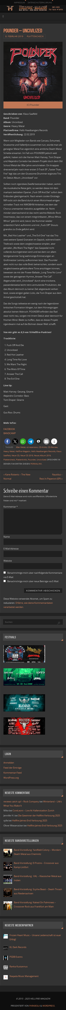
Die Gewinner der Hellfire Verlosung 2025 (39, 815)
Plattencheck (35, 36)
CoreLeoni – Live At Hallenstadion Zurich (33, 810)
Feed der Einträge (12, 767)
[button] (7, 441)
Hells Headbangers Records (43, 451)
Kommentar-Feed (12, 772)
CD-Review (53, 447)
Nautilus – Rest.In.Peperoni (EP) (51, 476)
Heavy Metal (9, 451)
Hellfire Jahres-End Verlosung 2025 (29, 820)
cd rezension (32, 447)
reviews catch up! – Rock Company (21, 801)
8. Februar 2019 (14, 36)
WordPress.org (11, 777)
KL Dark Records (18, 947)
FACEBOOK (9, 429)
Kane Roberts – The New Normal (16, 476)
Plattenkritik (21, 459)
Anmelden (8, 762)
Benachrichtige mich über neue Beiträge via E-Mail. (33, 581)
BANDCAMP (9, 433)
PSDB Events (16, 956)
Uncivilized (41, 459)
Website (7, 560)
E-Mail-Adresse (11, 548)
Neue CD (15, 455)
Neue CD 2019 (26, 455)
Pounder (32, 459)
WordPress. (48, 1005)
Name (6, 536)
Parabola (34, 1005)
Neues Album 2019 (42, 455)
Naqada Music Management (24, 976)
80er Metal (20, 447)
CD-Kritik (43, 447)
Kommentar (10, 506)
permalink (36, 464)
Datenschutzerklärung (40, 2)
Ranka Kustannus (19, 966)
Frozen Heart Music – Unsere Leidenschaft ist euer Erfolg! (35, 937)
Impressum (19, 2)
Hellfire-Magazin (23, 451)
